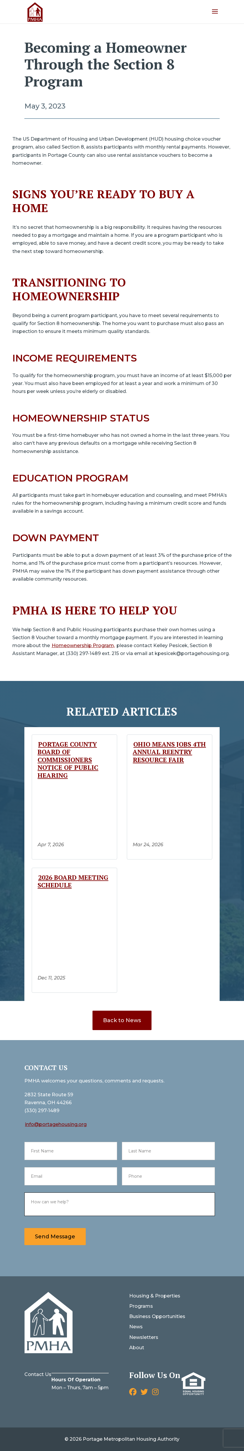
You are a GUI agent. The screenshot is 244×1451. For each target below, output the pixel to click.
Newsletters (143, 1337)
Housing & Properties (154, 1296)
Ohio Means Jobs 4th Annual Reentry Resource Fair (169, 752)
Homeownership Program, (83, 645)
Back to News (122, 1020)
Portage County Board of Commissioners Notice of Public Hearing (68, 759)
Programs (141, 1306)
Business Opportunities (157, 1316)
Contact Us (37, 1374)
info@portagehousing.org (56, 1124)
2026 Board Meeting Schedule (73, 881)
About (136, 1347)
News (136, 1327)
